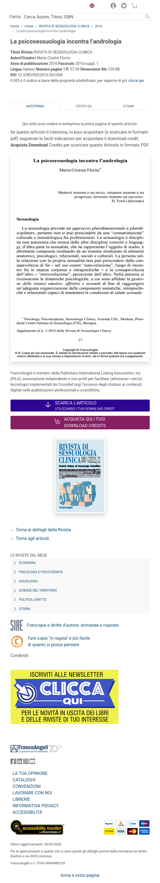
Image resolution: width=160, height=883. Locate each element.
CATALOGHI (24, 779)
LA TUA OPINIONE (30, 773)
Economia (27, 563)
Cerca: (15, 16)
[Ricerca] (147, 17)
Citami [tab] (128, 106)
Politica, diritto (32, 600)
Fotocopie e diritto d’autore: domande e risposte (73, 625)
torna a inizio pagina (80, 875)
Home (15, 26)
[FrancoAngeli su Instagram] (26, 762)
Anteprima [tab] (35, 106)
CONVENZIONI (27, 786)
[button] (90, 6)
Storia (24, 609)
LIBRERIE (21, 799)
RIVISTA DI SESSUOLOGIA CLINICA (64, 26)
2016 (98, 26)
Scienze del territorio (38, 590)
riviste (29, 26)
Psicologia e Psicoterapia (41, 572)
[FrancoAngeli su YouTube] (32, 762)
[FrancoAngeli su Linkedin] (19, 762)
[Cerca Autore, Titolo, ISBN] (83, 17)
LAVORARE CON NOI (32, 792)
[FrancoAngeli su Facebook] (13, 762)
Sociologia (28, 581)
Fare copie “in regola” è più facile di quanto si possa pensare (59, 641)
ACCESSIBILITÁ (27, 812)
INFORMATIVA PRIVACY (36, 805)
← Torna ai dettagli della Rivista (41, 529)
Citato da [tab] (83, 106)
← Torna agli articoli (30, 538)
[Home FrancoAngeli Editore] (28, 6)
